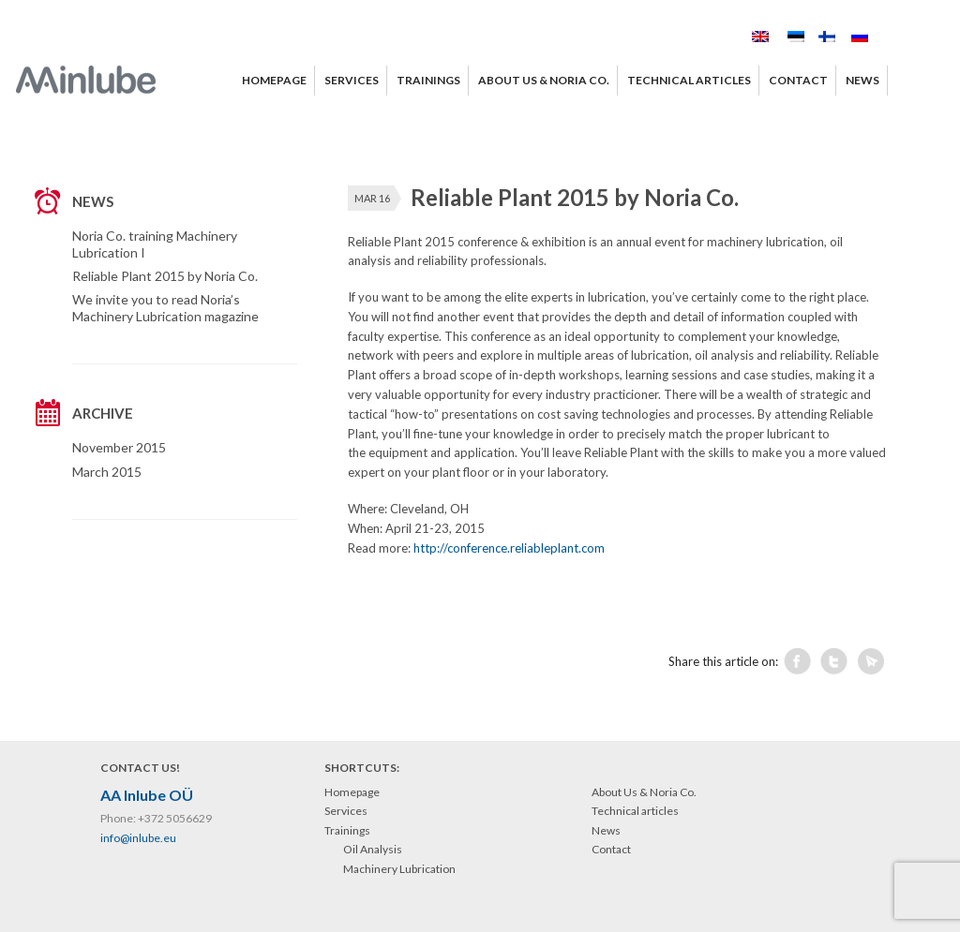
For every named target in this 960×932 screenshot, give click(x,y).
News (606, 830)
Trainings (347, 830)
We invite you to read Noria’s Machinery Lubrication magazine (165, 307)
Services (346, 811)
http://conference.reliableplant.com (509, 547)
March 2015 (107, 472)
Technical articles (635, 811)
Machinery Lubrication (399, 869)
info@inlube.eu (138, 838)
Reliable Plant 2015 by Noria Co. (165, 276)
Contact (611, 849)
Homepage (352, 792)
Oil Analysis (372, 849)
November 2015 (119, 447)
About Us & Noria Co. (644, 792)
